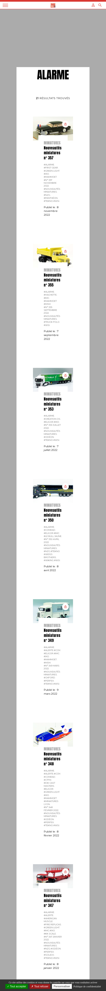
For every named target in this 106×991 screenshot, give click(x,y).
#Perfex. (49, 681)
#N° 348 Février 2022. (51, 808)
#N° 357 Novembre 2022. (50, 183)
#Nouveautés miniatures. (52, 190)
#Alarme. (49, 164)
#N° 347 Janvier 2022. (53, 938)
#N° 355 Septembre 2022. (50, 310)
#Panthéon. (51, 198)
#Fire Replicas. (53, 924)
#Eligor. (49, 422)
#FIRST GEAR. (51, 167)
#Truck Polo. (52, 322)
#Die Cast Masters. (49, 784)
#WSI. (56, 201)
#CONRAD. (50, 530)
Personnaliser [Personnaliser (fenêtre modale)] (62, 986)
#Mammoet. (50, 177)
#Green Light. (52, 171)
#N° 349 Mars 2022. (51, 667)
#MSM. (47, 304)
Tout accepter (16, 986)
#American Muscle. (50, 920)
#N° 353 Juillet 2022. (52, 426)
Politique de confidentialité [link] (87, 986)
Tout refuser (39, 986)
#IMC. (47, 298)
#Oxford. (50, 677)
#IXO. (46, 174)
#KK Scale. (50, 933)
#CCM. (57, 650)
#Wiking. (49, 560)
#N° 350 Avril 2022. (51, 540)
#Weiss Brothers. (50, 555)
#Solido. (49, 955)
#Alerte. (49, 650)
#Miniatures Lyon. (51, 802)
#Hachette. (50, 295)
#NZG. (47, 195)
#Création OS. (52, 419)
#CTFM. (48, 780)
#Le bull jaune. (53, 536)
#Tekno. (48, 201)
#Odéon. (49, 437)
